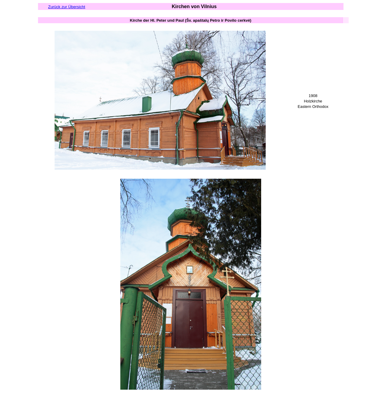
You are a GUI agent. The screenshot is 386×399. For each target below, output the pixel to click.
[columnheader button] (190, 20)
